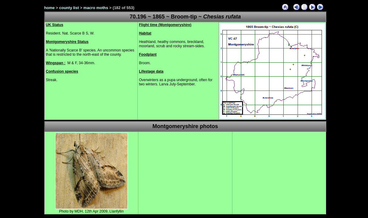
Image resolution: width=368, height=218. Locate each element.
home (49, 7)
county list (69, 7)
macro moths (95, 7)
